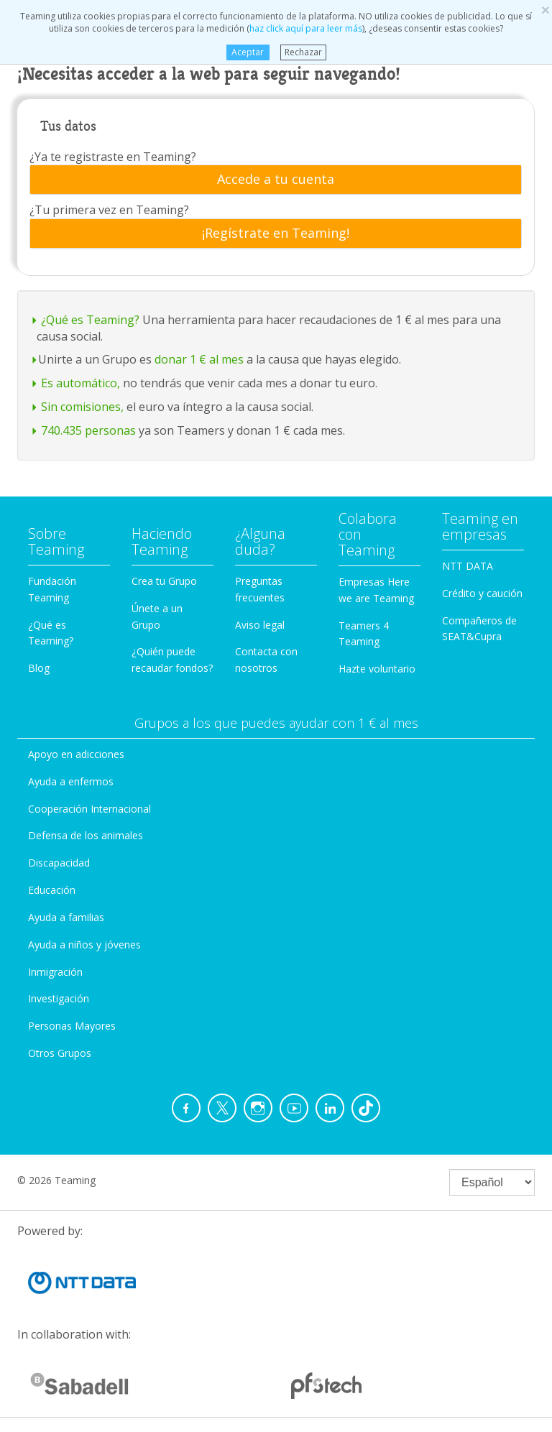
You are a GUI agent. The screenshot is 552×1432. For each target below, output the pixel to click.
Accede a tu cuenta (275, 179)
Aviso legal (260, 625)
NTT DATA (467, 566)
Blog (39, 668)
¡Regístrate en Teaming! (275, 233)
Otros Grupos (59, 1053)
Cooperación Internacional (89, 809)
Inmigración (55, 972)
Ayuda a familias (66, 917)
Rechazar (303, 52)
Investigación (58, 998)
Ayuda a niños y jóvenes (84, 944)
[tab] (275, 179)
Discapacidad (59, 862)
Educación (51, 890)
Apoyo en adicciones (76, 754)
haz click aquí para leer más (305, 28)
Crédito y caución (482, 593)
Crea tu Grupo (164, 581)
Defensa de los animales (85, 835)
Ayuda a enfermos (71, 781)
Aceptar (247, 52)
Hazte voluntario (377, 668)
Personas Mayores (72, 1026)
